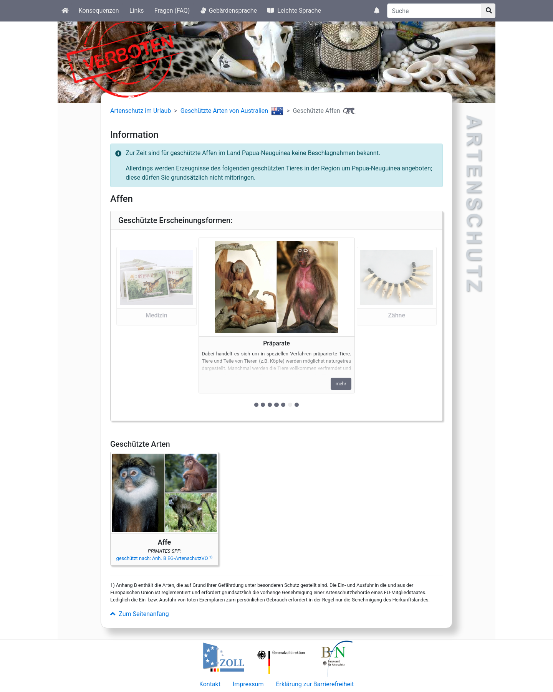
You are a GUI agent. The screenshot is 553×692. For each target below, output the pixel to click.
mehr (341, 383)
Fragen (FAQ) (172, 10)
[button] (156, 325)
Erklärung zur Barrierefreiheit (315, 684)
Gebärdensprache (228, 10)
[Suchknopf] (488, 10)
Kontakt (209, 684)
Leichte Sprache (294, 10)
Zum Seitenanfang (139, 614)
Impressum (248, 684)
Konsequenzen (99, 10)
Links (136, 10)
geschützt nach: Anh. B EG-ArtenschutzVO (164, 558)
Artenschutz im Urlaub (140, 110)
